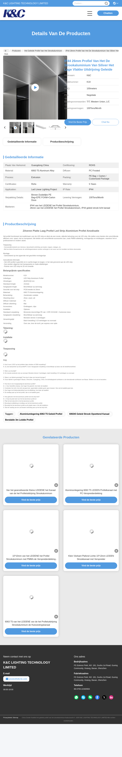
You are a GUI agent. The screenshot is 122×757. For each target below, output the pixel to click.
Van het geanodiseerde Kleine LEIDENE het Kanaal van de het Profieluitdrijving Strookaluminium (30, 492)
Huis (6, 51)
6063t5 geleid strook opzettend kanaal (89, 414)
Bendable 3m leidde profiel (19, 420)
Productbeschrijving (62, 141)
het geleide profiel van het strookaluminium (43, 51)
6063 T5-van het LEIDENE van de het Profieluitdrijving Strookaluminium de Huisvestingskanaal (31, 623)
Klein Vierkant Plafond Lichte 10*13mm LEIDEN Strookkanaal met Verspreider (91, 557)
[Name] (106, 3)
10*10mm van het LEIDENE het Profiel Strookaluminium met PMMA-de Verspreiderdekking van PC (30, 558)
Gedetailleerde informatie (22, 141)
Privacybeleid (7, 717)
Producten (16, 51)
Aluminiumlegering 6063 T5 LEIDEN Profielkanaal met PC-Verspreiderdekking (91, 492)
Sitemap (15, 717)
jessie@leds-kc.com (16, 678)
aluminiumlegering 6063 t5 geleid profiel (41, 414)
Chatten (108, 13)
